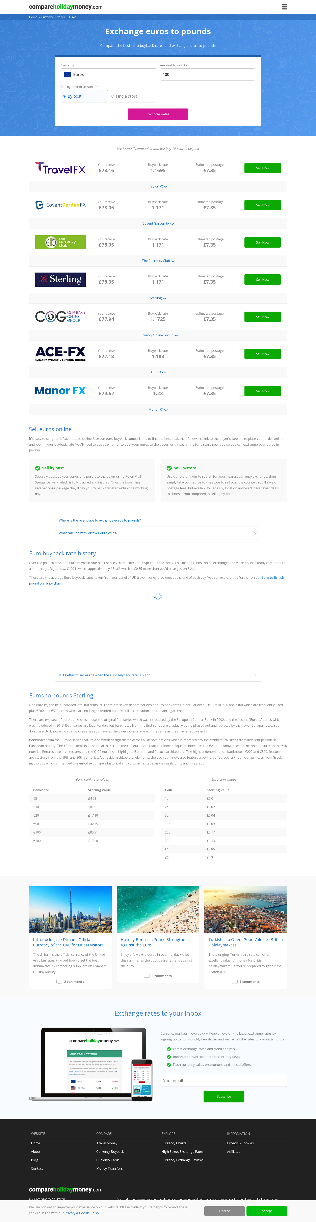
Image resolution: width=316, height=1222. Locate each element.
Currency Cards (108, 1160)
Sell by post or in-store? (79, 87)
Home (33, 17)
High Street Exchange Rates (183, 1151)
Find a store (127, 96)
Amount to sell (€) (173, 65)
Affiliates (233, 1151)
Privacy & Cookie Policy (82, 1213)
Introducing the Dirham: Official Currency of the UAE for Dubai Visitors (68, 942)
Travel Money (106, 1143)
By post (75, 96)
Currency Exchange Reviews (183, 1160)
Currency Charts (174, 1143)
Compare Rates (158, 114)
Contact (37, 1168)
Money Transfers (109, 1168)
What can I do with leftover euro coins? (88, 533)
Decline (224, 1211)
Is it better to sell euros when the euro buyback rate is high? (104, 675)
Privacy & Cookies (240, 1143)
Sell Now (262, 168)
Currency (68, 65)
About (35, 1151)
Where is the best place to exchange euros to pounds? (100, 520)
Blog (34, 1160)
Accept (267, 1211)
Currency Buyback (53, 17)
